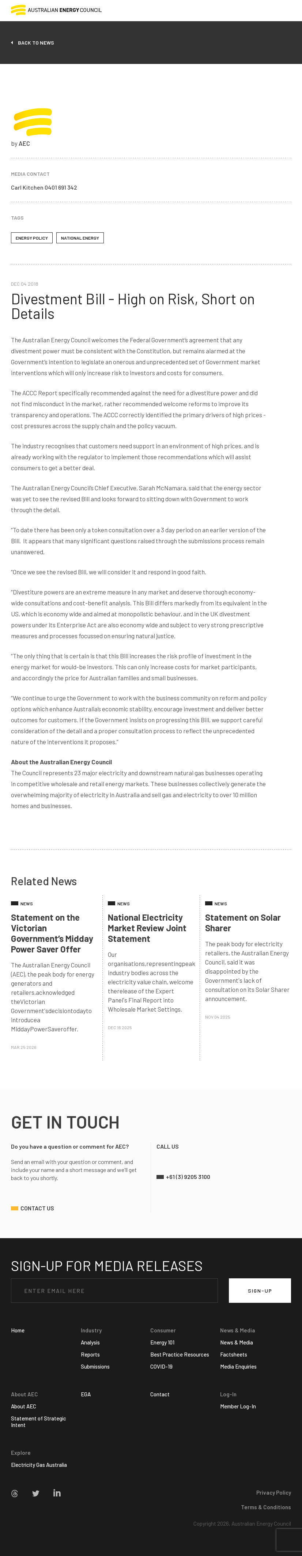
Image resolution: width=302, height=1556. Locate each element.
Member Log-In (238, 1406)
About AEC (23, 1406)
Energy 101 (162, 1342)
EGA (86, 1394)
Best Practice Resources (179, 1354)
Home (17, 1330)
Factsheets (233, 1354)
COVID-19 (161, 1366)
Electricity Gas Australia (39, 1464)
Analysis (90, 1342)
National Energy (80, 237)
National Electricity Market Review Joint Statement (147, 928)
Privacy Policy (273, 1492)
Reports (90, 1354)
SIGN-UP (260, 1290)
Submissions (95, 1366)
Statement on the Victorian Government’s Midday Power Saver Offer (52, 933)
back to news (36, 42)
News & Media (236, 1342)
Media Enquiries (238, 1366)
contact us (37, 1208)
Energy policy (32, 237)
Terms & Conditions (266, 1507)
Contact (160, 1394)
